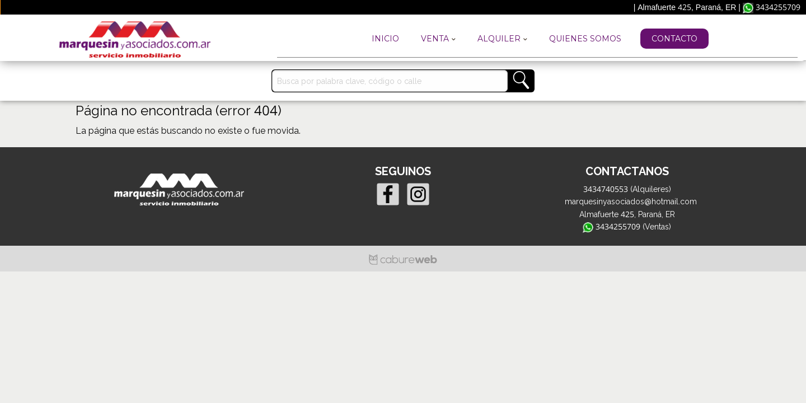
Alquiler (502, 39)
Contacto (674, 39)
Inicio (385, 39)
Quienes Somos (585, 39)
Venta (438, 39)
